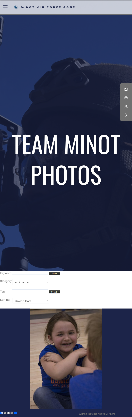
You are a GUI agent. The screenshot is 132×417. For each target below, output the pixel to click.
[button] (5, 7)
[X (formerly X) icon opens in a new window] (126, 106)
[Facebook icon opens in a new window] (126, 89)
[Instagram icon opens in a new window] (126, 98)
